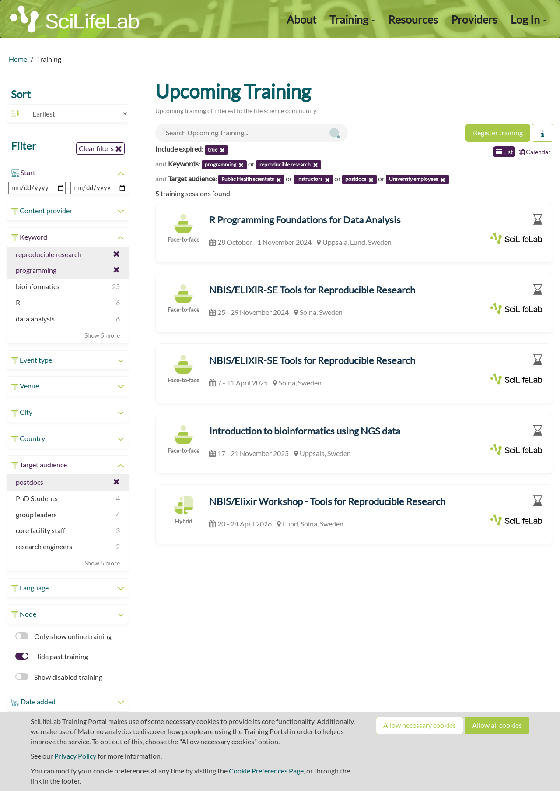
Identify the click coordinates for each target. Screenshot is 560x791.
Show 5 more (102, 335)
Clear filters (100, 148)
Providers (474, 19)
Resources (413, 19)
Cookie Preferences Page (266, 770)
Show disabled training (58, 677)
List (504, 151)
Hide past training (51, 656)
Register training (498, 132)
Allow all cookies (497, 725)
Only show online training (63, 636)
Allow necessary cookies (419, 725)
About (301, 19)
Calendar (535, 151)
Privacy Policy (75, 756)
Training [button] (352, 19)
